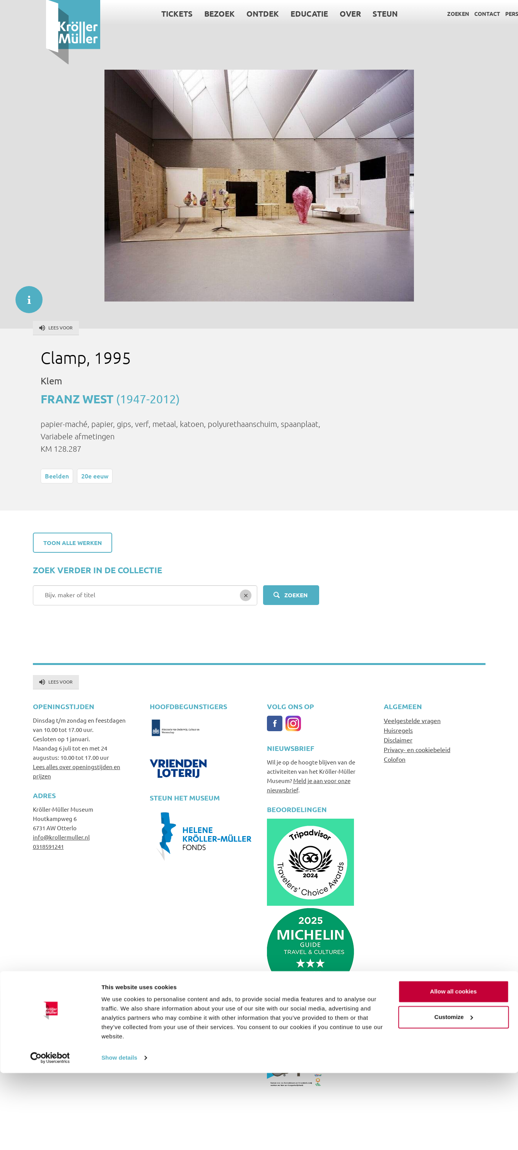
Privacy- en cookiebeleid (417, 749)
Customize (453, 1093)
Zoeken (412, 13)
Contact (441, 13)
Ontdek (216, 14)
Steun (339, 14)
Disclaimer (398, 740)
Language (492, 13)
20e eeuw (94, 475)
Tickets (131, 14)
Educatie (263, 14)
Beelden (57, 475)
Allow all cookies (453, 1068)
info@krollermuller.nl (61, 837)
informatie (25, 295)
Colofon (394, 759)
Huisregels (398, 730)
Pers (465, 13)
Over (304, 14)
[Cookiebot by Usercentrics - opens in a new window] (50, 1135)
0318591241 (48, 846)
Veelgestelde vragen (412, 720)
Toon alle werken (72, 543)
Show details (119, 1134)
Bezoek (173, 14)
